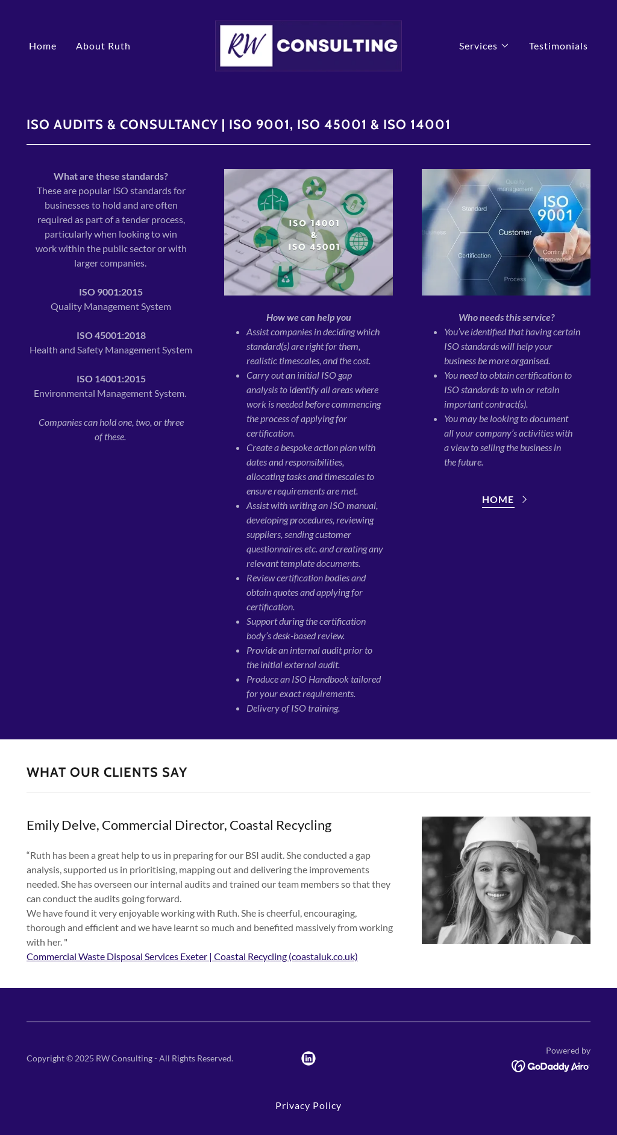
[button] (484, 46)
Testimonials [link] (558, 45)
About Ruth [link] (103, 45)
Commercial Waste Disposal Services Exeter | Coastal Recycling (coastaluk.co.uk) (192, 956)
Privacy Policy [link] (308, 1105)
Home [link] (43, 45)
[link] (308, 44)
